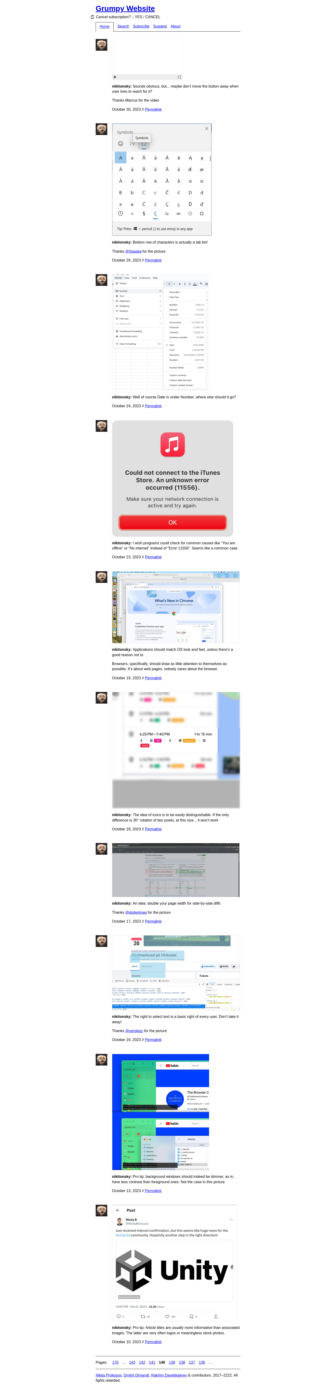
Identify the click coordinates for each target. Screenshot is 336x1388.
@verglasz (134, 1031)
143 (132, 1362)
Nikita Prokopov (109, 1375)
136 (202, 1362)
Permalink (153, 109)
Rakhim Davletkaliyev (169, 1375)
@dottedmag (136, 912)
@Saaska (133, 251)
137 (192, 1362)
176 (115, 1362)
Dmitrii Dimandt (136, 1375)
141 (152, 1362)
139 (172, 1362)
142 (142, 1362)
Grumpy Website (125, 8)
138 (182, 1362)
